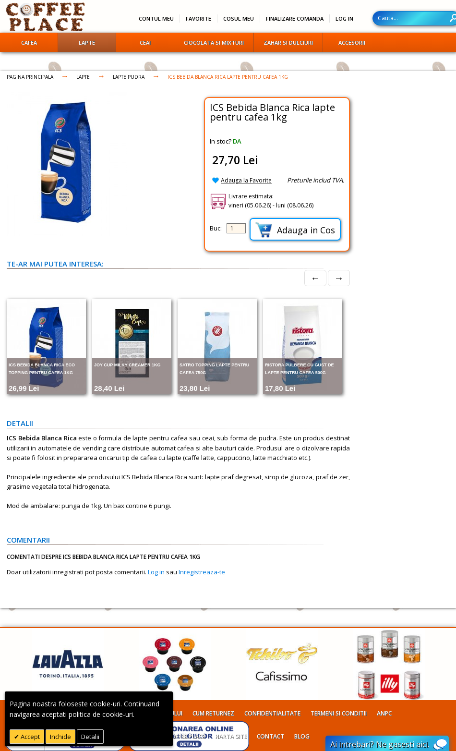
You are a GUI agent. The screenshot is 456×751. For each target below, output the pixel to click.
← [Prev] (315, 277)
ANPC (384, 713)
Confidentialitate (272, 713)
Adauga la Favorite (246, 180)
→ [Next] (339, 277)
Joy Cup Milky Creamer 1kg (127, 365)
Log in (156, 572)
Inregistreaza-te (202, 572)
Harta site (231, 736)
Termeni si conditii (339, 713)
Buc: (216, 228)
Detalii (90, 736)
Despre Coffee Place (175, 736)
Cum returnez (213, 713)
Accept (29, 736)
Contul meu (156, 18)
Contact (270, 736)
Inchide (60, 736)
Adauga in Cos (295, 229)
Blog (302, 736)
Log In (344, 18)
